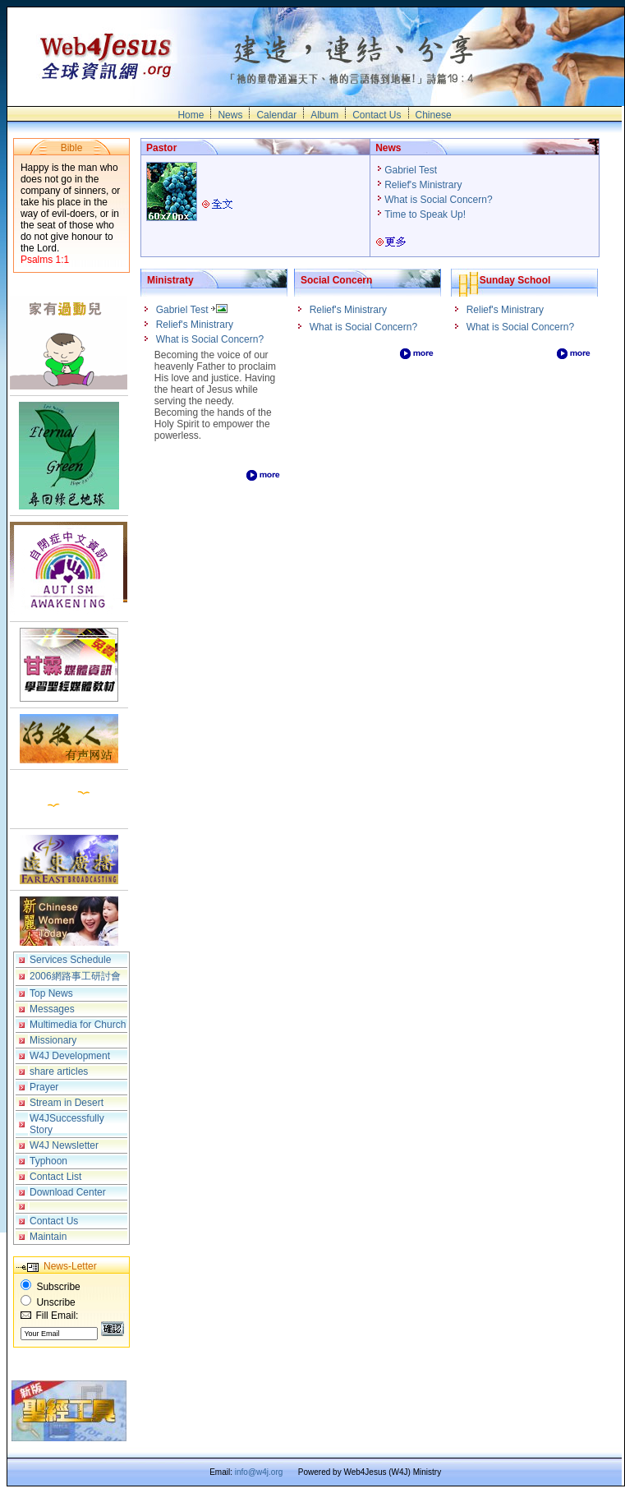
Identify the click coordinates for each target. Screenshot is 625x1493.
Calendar (276, 115)
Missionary (53, 1040)
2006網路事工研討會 (75, 976)
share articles (59, 1071)
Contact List (55, 1176)
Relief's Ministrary (424, 185)
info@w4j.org (259, 1472)
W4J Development (70, 1056)
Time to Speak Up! (426, 214)
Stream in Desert (66, 1102)
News (230, 115)
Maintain (48, 1236)
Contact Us (376, 115)
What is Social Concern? (439, 199)
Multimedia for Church (78, 1024)
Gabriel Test (411, 170)
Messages (52, 1009)
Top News (51, 993)
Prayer (44, 1087)
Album (324, 115)
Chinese (434, 115)
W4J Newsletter (64, 1145)
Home (190, 115)
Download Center (68, 1192)
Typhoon (48, 1161)
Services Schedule (70, 959)
